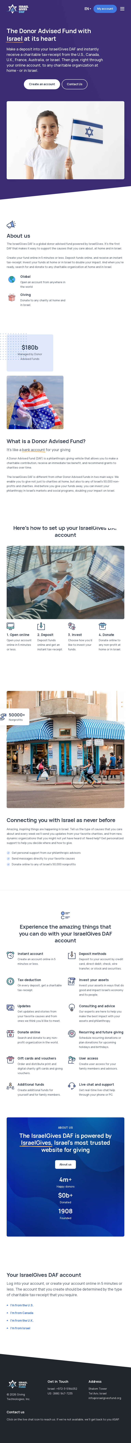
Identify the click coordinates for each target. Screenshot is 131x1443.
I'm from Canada (21, 1313)
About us (65, 1164)
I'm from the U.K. (22, 1320)
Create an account (42, 83)
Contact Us (74, 79)
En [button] (87, 8)
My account (105, 9)
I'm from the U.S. (22, 1305)
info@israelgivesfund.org (105, 1398)
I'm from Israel (20, 1328)
